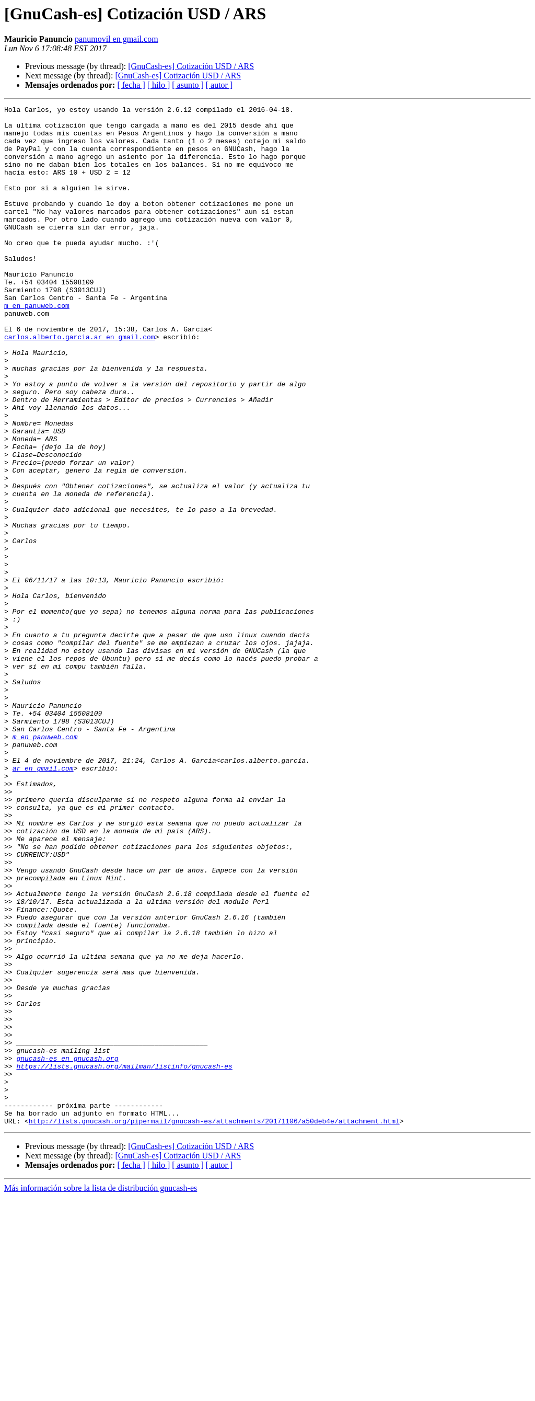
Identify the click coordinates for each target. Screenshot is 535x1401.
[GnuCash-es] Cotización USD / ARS (191, 66)
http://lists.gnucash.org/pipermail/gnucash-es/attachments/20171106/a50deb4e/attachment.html (214, 1324)
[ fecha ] (131, 85)
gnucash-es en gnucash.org (67, 1249)
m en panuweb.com (36, 346)
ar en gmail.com (43, 901)
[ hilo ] (158, 85)
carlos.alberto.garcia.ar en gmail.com (79, 383)
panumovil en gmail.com (116, 39)
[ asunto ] (187, 85)
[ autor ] (219, 85)
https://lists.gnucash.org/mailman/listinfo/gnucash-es (124, 1259)
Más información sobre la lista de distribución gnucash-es (100, 1391)
